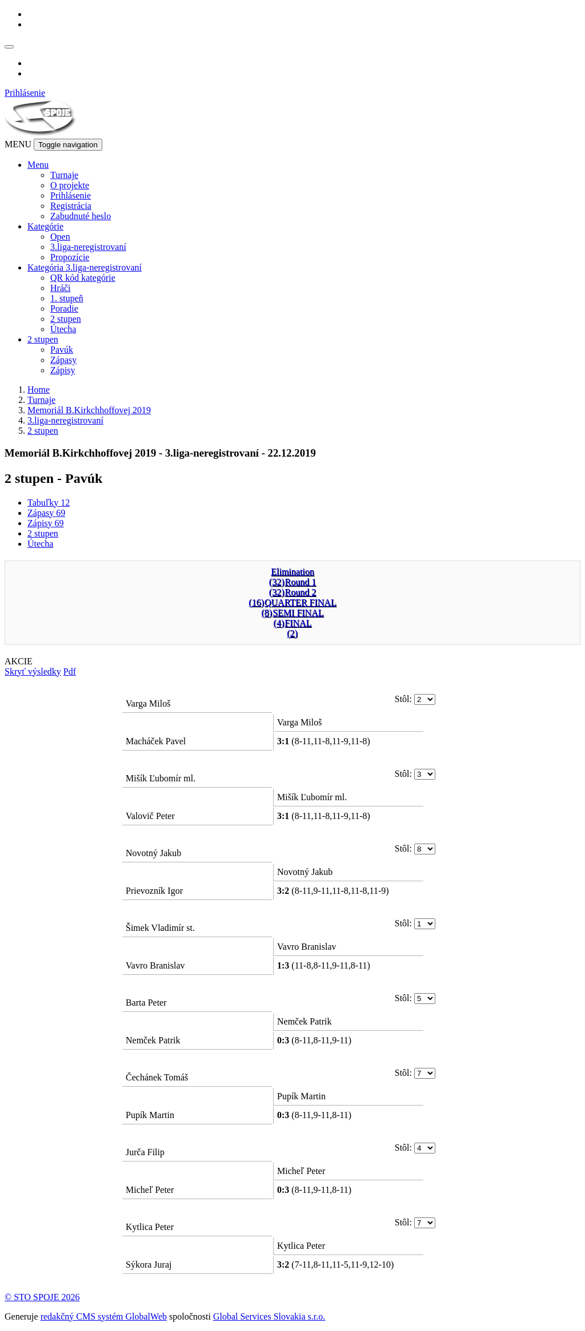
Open (60, 236)
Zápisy (62, 370)
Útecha (63, 329)
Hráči (60, 288)
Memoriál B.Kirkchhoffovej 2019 (89, 410)
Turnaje (64, 175)
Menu (38, 165)
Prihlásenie (25, 93)
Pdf (69, 671)
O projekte (69, 185)
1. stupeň (66, 298)
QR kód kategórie (82, 278)
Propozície (69, 257)
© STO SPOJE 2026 (42, 1297)
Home (38, 389)
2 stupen (65, 319)
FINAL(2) (298, 628)
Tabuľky (48, 502)
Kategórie (45, 226)
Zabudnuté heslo (80, 216)
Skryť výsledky (33, 671)
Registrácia (70, 206)
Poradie (64, 308)
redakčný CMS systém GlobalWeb (104, 1316)
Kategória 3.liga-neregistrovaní (84, 267)
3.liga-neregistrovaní (88, 247)
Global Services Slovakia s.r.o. (269, 1316)
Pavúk (61, 349)
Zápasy (63, 360)
